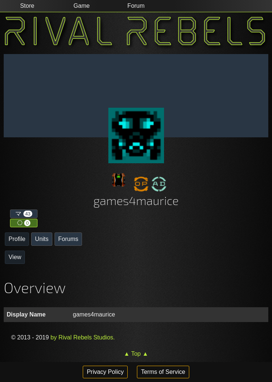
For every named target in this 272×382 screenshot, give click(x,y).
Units (41, 239)
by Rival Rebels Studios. (82, 337)
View (15, 257)
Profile (17, 239)
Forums (68, 239)
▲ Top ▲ (136, 354)
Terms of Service (163, 372)
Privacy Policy (105, 372)
